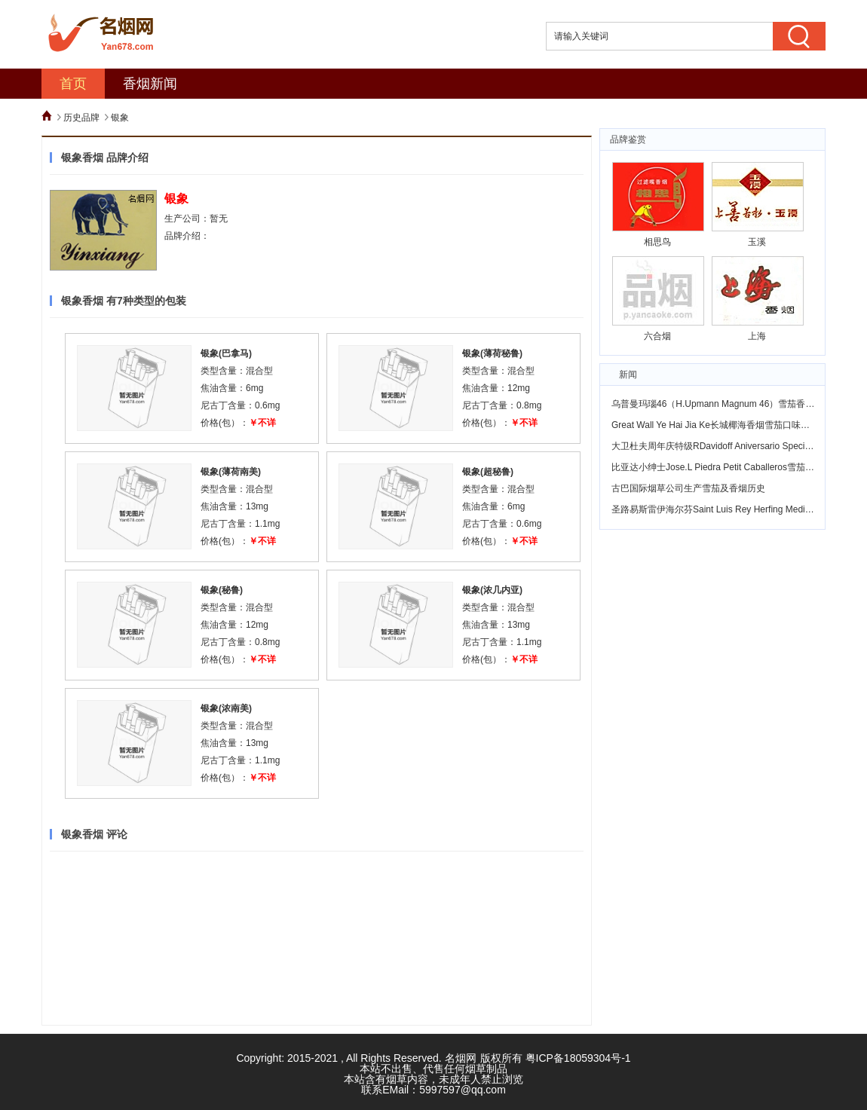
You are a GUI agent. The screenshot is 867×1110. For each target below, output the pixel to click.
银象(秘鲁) (222, 590)
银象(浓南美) (226, 708)
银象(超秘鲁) (487, 471)
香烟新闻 (150, 83)
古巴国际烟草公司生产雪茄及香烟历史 (688, 488)
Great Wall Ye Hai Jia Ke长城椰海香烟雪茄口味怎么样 (719, 425)
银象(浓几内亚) (492, 590)
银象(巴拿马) (226, 353)
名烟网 (460, 1058)
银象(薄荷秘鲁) (492, 353)
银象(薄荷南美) (231, 471)
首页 (73, 83)
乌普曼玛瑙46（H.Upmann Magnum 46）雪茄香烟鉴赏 (721, 404)
